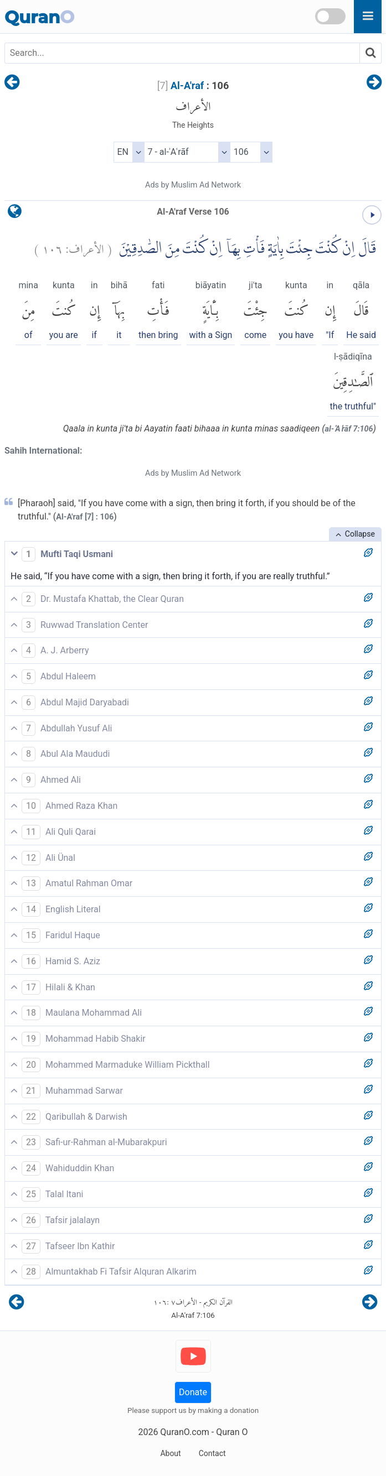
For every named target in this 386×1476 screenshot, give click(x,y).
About (170, 1453)
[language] (14, 213)
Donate (193, 1392)
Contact (212, 1453)
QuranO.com (184, 1432)
